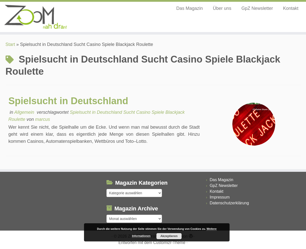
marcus (42, 119)
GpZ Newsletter (257, 8)
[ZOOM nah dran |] (35, 17)
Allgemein (25, 112)
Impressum (220, 197)
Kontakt (290, 8)
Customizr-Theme (169, 242)
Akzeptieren (169, 236)
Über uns (222, 8)
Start (10, 44)
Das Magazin (189, 8)
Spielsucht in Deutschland (68, 101)
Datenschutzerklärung (229, 203)
